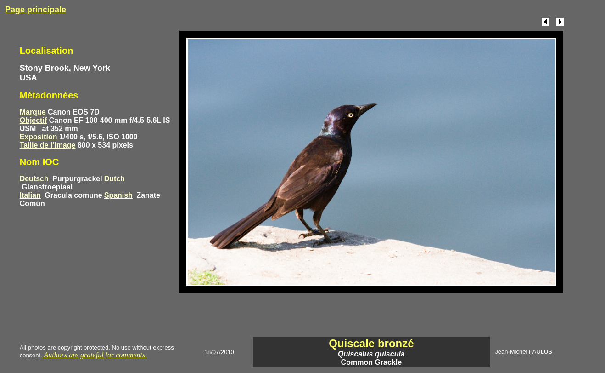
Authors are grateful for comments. (94, 355)
